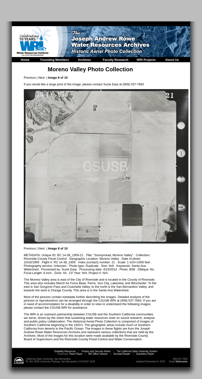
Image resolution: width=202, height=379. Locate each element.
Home (25, 60)
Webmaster (182, 361)
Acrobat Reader (122, 354)
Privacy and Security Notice (96, 351)
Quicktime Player (145, 354)
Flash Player (75, 354)
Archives (84, 60)
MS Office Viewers (98, 354)
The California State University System (137, 351)
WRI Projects (146, 60)
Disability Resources (65, 351)
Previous (30, 77)
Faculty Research (116, 60)
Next (41, 77)
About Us (172, 60)
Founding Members (54, 60)
